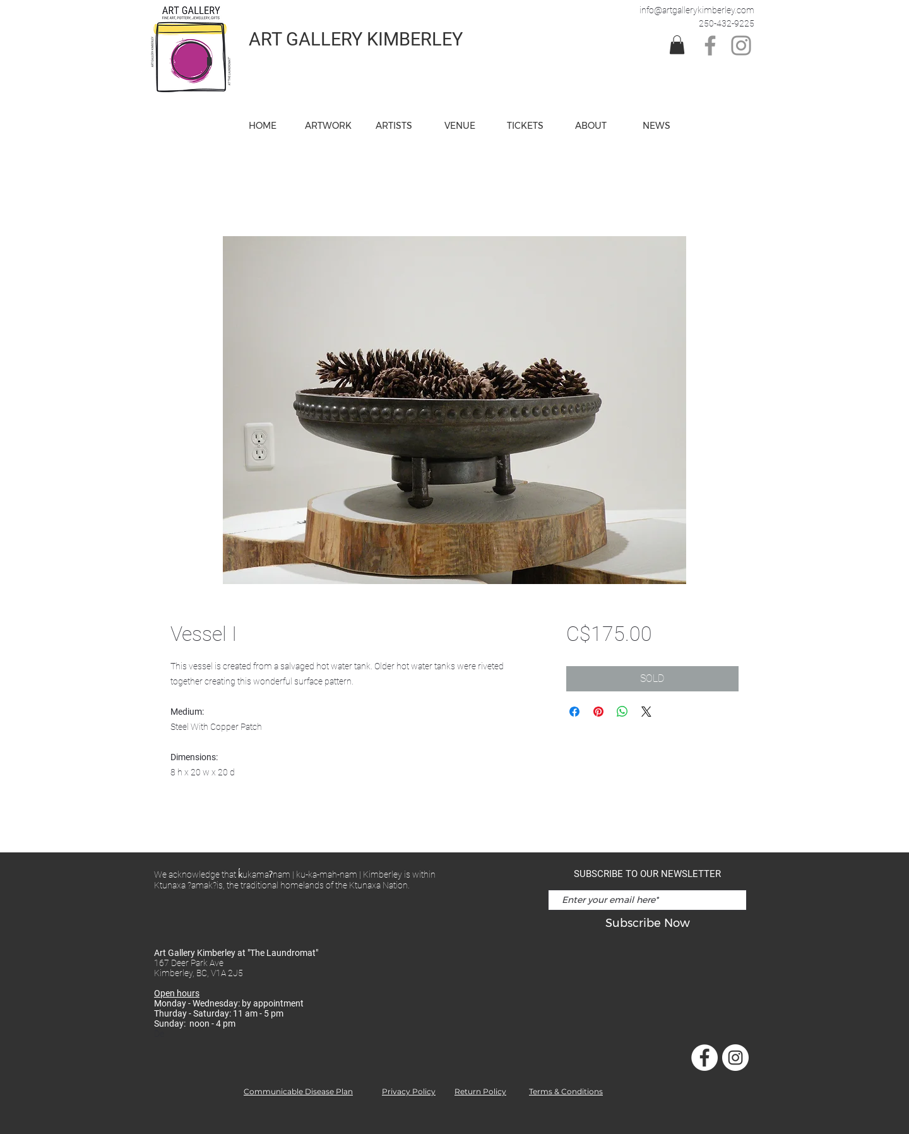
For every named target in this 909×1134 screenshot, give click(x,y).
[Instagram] (741, 45)
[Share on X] (646, 711)
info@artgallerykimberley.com (696, 10)
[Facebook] (710, 45)
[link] (677, 44)
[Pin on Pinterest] (598, 711)
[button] (459, 125)
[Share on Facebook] (574, 711)
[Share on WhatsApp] (622, 711)
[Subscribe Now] (647, 923)
